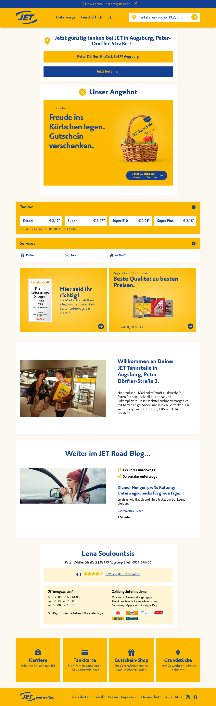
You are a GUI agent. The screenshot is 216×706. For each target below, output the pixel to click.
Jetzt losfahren (108, 71)
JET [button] (111, 17)
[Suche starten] (194, 17)
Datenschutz (151, 697)
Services (27, 243)
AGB (178, 697)
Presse (113, 697)
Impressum (129, 697)
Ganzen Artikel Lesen (130, 510)
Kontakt (99, 697)
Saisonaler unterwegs (137, 476)
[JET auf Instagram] (190, 697)
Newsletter (81, 697)
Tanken (26, 207)
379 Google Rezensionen (123, 574)
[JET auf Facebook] (197, 697)
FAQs (168, 697)
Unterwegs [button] (65, 17)
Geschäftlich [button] (91, 17)
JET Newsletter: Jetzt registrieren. (108, 4)
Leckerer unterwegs (136, 470)
